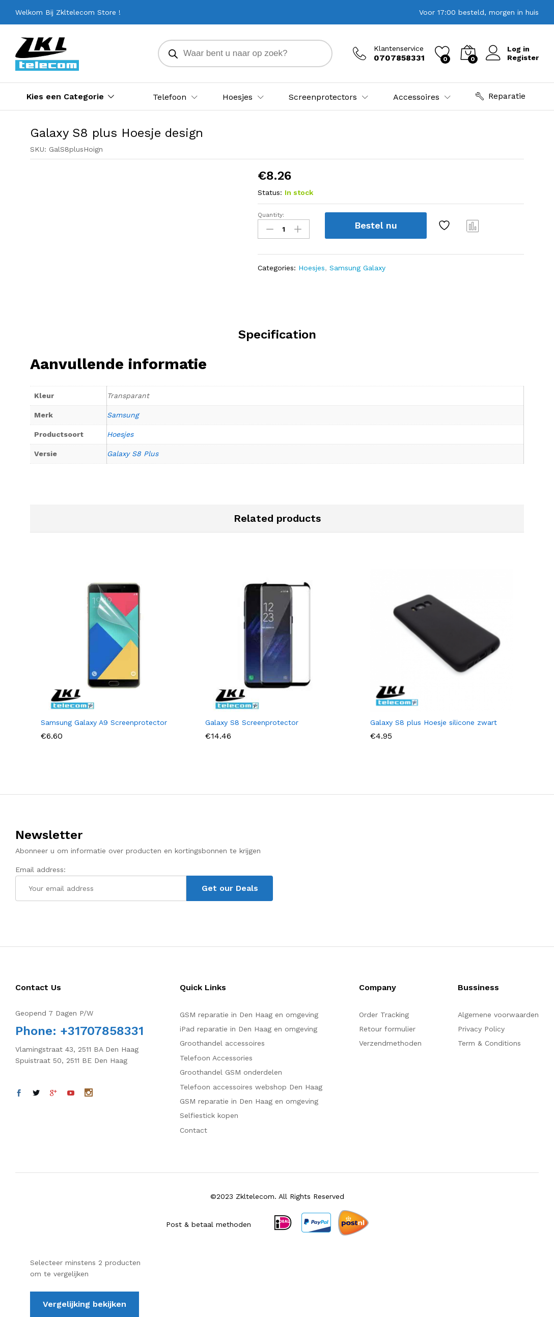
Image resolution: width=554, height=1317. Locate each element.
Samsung (122, 415)
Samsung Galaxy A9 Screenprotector (104, 722)
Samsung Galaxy (357, 268)
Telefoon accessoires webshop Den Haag (251, 1087)
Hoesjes (311, 268)
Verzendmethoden (390, 1043)
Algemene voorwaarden (498, 1015)
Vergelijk (473, 225)
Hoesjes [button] (238, 97)
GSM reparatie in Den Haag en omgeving (249, 1015)
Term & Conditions (489, 1043)
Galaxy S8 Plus (132, 454)
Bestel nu (375, 225)
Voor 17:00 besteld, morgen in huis (479, 12)
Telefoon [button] (169, 97)
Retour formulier (387, 1029)
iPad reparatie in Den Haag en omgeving (248, 1029)
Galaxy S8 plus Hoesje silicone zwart (433, 722)
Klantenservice (399, 48)
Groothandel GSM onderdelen (231, 1072)
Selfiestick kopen (209, 1115)
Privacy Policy (481, 1029)
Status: (270, 192)
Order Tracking (384, 1015)
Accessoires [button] (416, 97)
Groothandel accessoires (222, 1043)
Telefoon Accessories (216, 1058)
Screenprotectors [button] (323, 97)
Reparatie (500, 96)
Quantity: (271, 215)
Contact (193, 1130)
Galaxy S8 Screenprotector (251, 722)
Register (523, 57)
